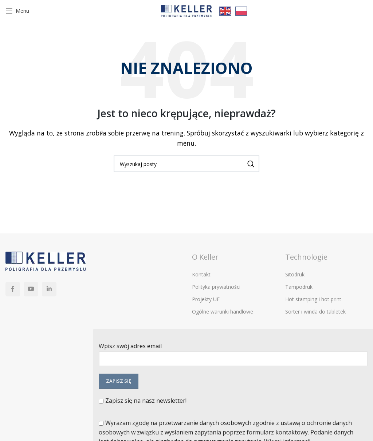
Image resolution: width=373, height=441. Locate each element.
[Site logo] (186, 10)
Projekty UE (206, 299)
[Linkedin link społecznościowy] (49, 289)
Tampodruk (299, 286)
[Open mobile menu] (17, 11)
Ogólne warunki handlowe (222, 311)
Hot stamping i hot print (313, 299)
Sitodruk (295, 274)
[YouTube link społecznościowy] (31, 289)
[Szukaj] (186, 163)
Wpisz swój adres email (233, 352)
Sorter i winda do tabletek (315, 311)
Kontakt (201, 274)
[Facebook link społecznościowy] (12, 289)
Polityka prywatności (216, 286)
